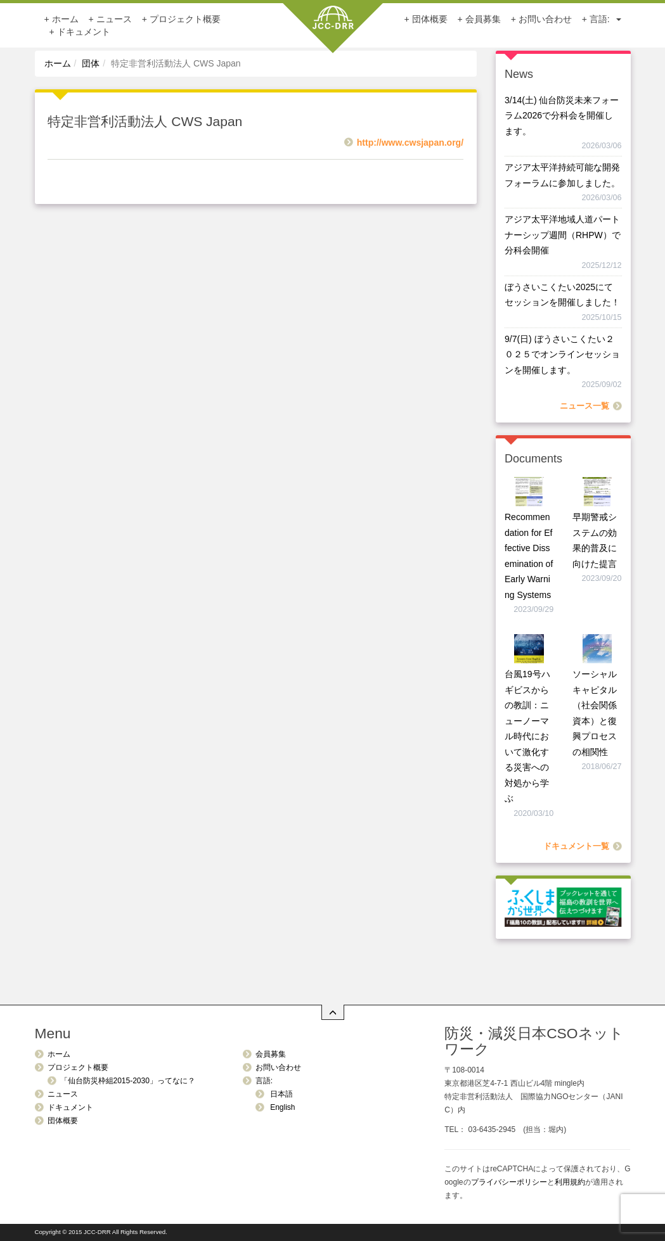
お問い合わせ (545, 19)
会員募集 (483, 19)
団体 (91, 63)
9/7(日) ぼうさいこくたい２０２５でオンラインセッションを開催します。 (562, 354)
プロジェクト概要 (185, 19)
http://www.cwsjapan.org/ (410, 142)
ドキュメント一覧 (576, 846)
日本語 (280, 1094)
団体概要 (430, 19)
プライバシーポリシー (509, 1182)
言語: (605, 19)
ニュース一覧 (584, 406)
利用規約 (570, 1182)
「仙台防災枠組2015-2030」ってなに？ (127, 1080)
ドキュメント (83, 32)
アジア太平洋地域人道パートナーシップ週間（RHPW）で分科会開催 (563, 234)
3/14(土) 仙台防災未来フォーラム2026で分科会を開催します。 (562, 115)
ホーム (65, 19)
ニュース (114, 19)
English (281, 1107)
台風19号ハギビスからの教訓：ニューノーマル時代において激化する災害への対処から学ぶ (527, 736)
